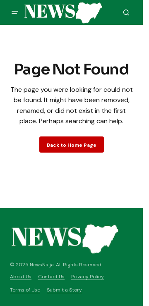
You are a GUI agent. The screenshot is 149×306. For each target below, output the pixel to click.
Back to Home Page (71, 145)
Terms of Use (25, 290)
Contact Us (51, 276)
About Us (20, 276)
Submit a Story (64, 290)
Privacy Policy (87, 276)
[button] (15, 12)
